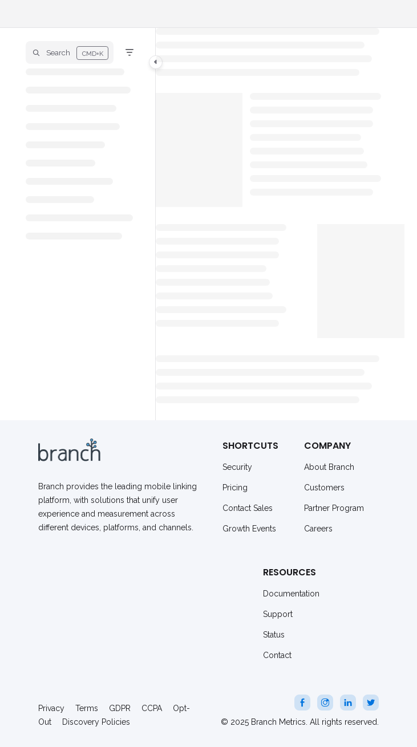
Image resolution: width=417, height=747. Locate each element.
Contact (277, 655)
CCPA (151, 708)
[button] (70, 52)
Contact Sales (247, 508)
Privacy (51, 708)
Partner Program (334, 508)
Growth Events (249, 528)
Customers (324, 487)
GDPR (120, 708)
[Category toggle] (156, 62)
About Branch (329, 467)
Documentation (291, 593)
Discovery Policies (96, 721)
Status (274, 634)
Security (237, 467)
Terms (86, 708)
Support (278, 614)
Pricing (235, 487)
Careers (318, 528)
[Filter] (129, 52)
